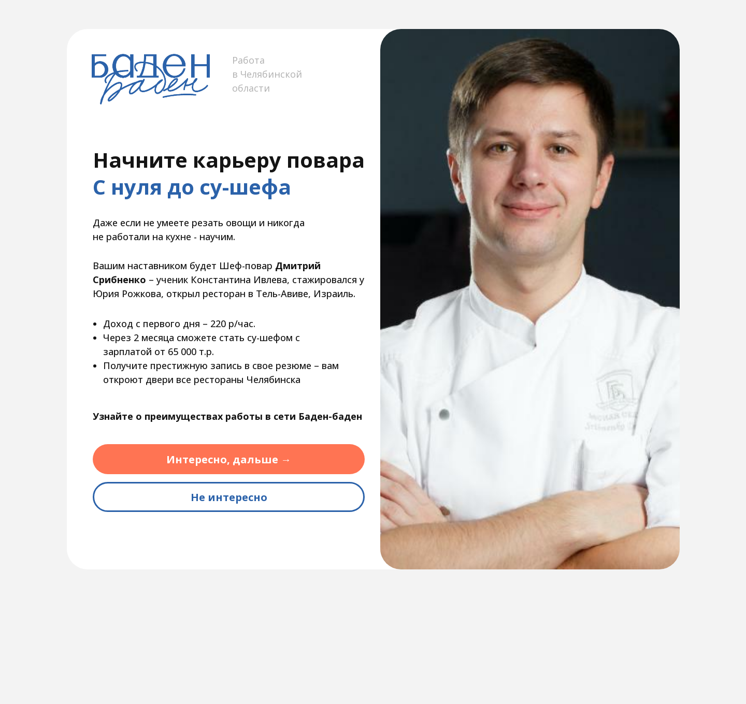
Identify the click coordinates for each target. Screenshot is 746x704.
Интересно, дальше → (228, 459)
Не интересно (229, 497)
